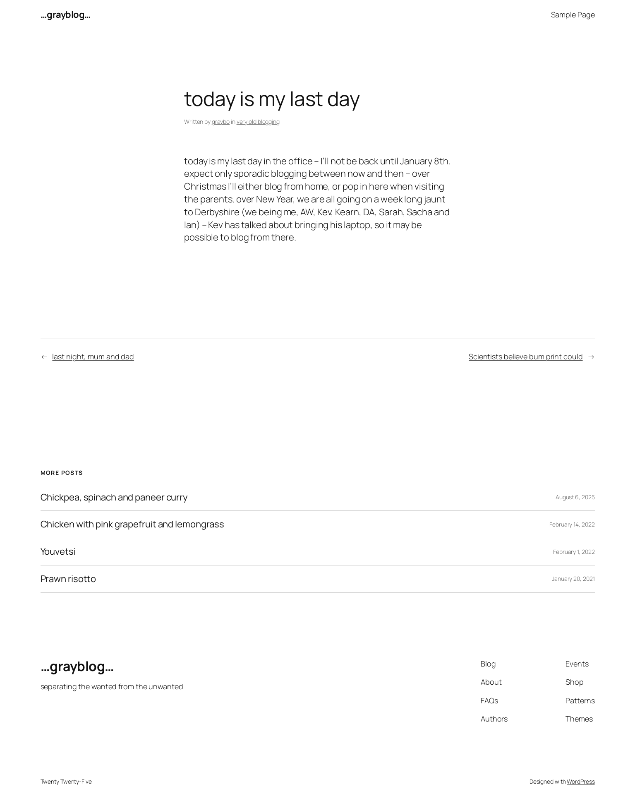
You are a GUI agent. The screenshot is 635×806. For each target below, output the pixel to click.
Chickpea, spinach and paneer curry (114, 497)
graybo (221, 121)
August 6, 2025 (575, 497)
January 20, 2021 (573, 578)
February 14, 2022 (571, 524)
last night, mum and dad (93, 356)
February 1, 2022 (573, 552)
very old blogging (258, 121)
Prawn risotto (68, 579)
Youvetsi (58, 551)
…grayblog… (66, 14)
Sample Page (573, 14)
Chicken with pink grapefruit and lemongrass (133, 524)
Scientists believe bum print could (526, 356)
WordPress (580, 781)
